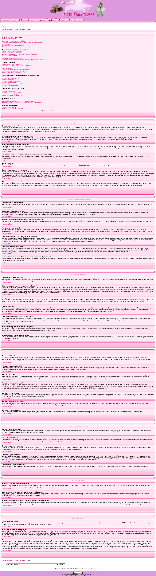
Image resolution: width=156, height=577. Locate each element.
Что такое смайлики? (8, 79)
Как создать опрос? (7, 68)
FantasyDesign (97, 568)
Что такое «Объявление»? (9, 82)
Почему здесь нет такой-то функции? (12, 108)
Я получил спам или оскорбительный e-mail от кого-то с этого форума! (22, 102)
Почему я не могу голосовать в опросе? (13, 72)
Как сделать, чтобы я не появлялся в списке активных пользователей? (22, 42)
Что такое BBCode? (7, 77)
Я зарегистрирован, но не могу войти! (13, 45)
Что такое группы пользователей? (12, 92)
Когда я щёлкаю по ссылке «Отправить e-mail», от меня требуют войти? (23, 59)
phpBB (63, 568)
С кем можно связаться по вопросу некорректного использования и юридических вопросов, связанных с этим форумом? (37, 110)
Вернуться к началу (7, 132)
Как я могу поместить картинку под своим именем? (17, 57)
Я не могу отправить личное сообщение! (14, 100)
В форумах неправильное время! (11, 52)
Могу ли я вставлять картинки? (11, 81)
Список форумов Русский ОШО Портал (14, 29)
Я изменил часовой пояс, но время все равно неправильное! (19, 54)
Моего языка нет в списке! (9, 55)
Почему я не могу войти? (9, 38)
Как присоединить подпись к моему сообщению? (16, 67)
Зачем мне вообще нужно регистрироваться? (15, 40)
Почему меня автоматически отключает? (14, 41)
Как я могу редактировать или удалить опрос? (15, 69)
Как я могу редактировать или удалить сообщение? (17, 65)
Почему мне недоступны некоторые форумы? (15, 71)
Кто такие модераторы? (9, 91)
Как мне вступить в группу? (10, 94)
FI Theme (83, 568)
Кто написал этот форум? (9, 107)
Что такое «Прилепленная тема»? (12, 84)
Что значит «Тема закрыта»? (10, 85)
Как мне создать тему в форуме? (11, 64)
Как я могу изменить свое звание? (12, 58)
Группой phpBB (61, 523)
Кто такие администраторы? (10, 89)
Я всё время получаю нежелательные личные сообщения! (19, 101)
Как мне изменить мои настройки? (12, 51)
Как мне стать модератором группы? (12, 95)
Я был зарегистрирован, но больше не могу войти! (16, 46)
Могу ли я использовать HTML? (11, 78)
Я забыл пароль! (6, 44)
